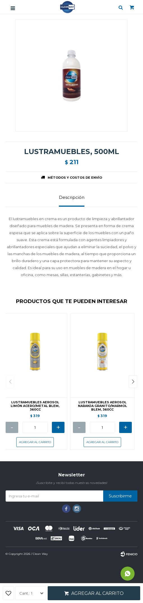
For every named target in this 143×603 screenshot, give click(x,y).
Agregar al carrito (97, 593)
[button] (133, 381)
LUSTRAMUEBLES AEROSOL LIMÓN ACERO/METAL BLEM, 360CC (35, 406)
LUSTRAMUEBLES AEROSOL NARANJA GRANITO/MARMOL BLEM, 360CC (102, 406)
